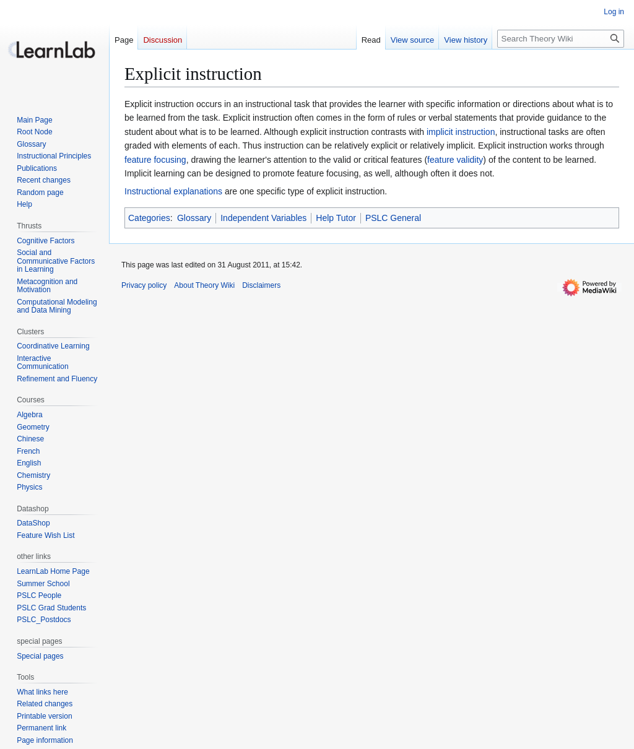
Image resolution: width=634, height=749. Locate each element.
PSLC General (393, 218)
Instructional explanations (173, 191)
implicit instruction (461, 132)
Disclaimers (261, 285)
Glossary (194, 218)
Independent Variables (263, 218)
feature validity (455, 160)
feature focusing (155, 160)
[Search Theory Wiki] (560, 39)
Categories (149, 218)
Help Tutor (336, 218)
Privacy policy (144, 285)
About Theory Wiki (204, 285)
